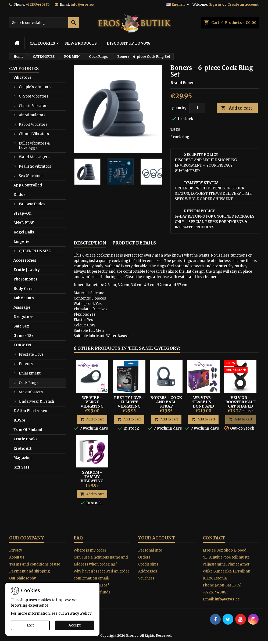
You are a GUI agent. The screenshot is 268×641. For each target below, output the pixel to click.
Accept (75, 625)
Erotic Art (22, 448)
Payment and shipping (29, 571)
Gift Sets (21, 467)
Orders (144, 557)
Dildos (19, 194)
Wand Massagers (34, 157)
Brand (176, 83)
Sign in (215, 4)
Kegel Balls (23, 232)
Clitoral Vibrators (34, 134)
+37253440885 (38, 4)
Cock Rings (28, 382)
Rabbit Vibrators (33, 124)
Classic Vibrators (33, 105)
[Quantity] (197, 108)
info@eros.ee (82, 4)
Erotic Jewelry (26, 270)
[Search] (44, 22)
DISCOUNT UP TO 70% (128, 43)
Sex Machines (31, 176)
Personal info (150, 550)
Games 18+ (23, 335)
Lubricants (23, 298)
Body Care (23, 288)
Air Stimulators (32, 115)
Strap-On (22, 213)
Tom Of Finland (27, 429)
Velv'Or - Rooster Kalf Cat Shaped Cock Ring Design (240, 406)
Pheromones (25, 279)
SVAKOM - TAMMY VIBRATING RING (92, 479)
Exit (30, 625)
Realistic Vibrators (35, 166)
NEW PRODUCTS (81, 43)
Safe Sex (21, 326)
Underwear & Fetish (36, 401)
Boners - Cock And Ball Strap (166, 402)
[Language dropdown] (178, 4)
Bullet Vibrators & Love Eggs (34, 145)
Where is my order (90, 550)
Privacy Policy (78, 613)
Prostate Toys (31, 354)
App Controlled (27, 185)
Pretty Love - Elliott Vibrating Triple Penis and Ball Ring (129, 406)
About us (16, 557)
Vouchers (146, 578)
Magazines (23, 458)
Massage (21, 307)
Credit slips (148, 564)
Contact (214, 538)
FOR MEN (22, 345)
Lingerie (21, 241)
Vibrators (22, 77)
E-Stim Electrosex (30, 411)
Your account (156, 538)
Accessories (24, 260)
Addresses (147, 571)
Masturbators (31, 392)
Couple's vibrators (35, 87)
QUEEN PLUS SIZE (35, 251)
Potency (26, 364)
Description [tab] (90, 243)
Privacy (15, 550)
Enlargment (30, 373)
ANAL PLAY (23, 223)
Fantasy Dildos (32, 204)
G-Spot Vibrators (33, 96)
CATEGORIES (42, 43)
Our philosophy (22, 578)
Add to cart (236, 108)
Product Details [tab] (134, 243)
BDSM (19, 420)
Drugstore (23, 317)
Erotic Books (25, 439)
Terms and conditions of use (34, 564)
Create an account (243, 4)
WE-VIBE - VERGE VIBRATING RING (92, 404)
